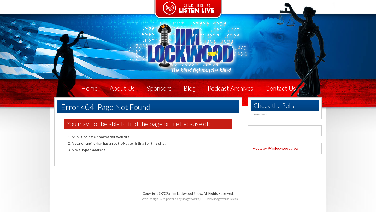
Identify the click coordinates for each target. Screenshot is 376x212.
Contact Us (280, 88)
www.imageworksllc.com (223, 199)
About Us (122, 88)
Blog (190, 88)
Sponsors (159, 88)
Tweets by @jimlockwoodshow (274, 148)
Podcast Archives (230, 88)
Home (89, 88)
